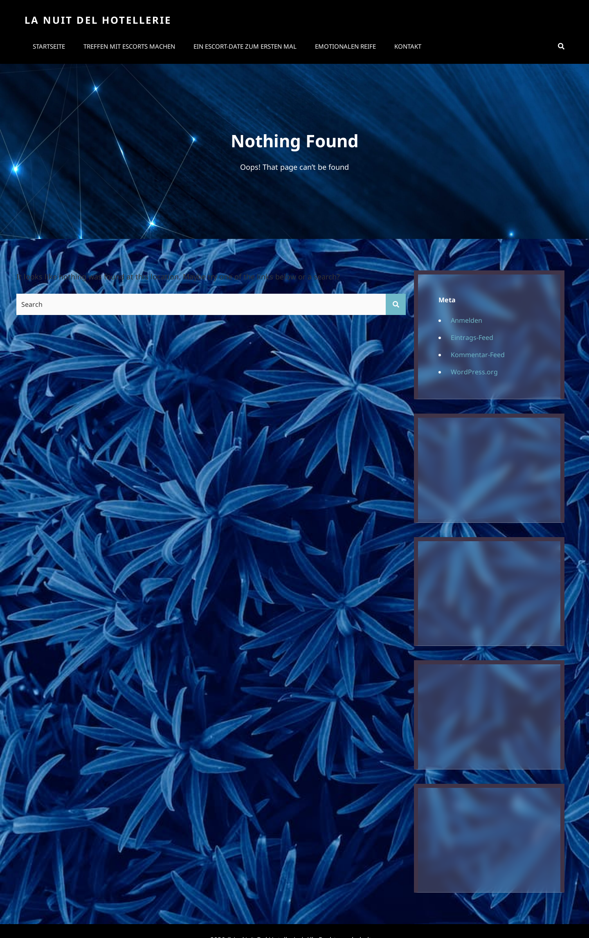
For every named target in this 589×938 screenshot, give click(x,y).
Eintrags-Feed (472, 337)
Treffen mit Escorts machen (129, 46)
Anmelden (466, 320)
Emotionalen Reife (345, 46)
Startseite (49, 46)
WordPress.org (474, 371)
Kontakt (407, 46)
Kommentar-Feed (478, 354)
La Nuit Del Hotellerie (98, 20)
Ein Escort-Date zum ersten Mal (245, 46)
